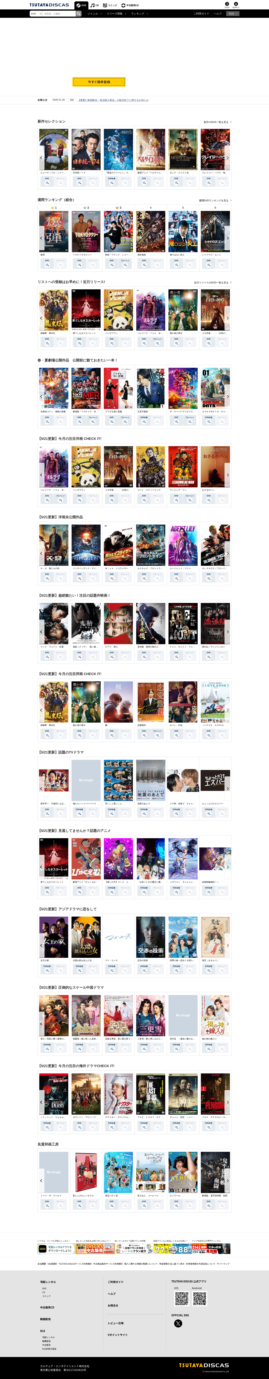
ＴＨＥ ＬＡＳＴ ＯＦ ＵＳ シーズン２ (158, 1117)
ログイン (235, 7)
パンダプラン (111, 333)
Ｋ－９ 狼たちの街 (50, 568)
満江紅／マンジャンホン (213, 647)
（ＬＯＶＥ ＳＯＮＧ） (213, 725)
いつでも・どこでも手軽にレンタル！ (54, 1241)
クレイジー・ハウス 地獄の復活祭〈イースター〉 (226, 172)
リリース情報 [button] (114, 13)
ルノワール (175, 1195)
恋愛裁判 (141, 725)
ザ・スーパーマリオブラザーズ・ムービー (190, 411)
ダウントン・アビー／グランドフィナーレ (93, 1117)
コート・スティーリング (149, 490)
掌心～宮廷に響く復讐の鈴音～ (55, 1039)
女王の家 (45, 960)
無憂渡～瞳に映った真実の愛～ (87, 1039)
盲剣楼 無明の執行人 (147, 647)
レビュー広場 (115, 1323)
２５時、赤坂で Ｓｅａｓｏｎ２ (185, 803)
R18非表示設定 (49, 1348)
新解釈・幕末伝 (48, 333)
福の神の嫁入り (209, 1039)
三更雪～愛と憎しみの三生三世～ (153, 1039)
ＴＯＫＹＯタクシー (82, 255)
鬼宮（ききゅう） (210, 960)
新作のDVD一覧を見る (216, 122)
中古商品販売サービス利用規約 (108, 1263)
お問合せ (113, 1305)
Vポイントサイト (118, 1335)
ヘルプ (218, 13)
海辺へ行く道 (111, 1195)
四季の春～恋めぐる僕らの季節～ (185, 960)
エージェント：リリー (180, 568)
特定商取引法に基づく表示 (171, 1263)
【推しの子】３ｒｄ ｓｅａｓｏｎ (122, 882)
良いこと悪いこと (113, 803)
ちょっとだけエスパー (212, 803)
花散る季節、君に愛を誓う (117, 1039)
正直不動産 (142, 411)
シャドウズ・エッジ (211, 255)
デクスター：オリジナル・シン (119, 1117)
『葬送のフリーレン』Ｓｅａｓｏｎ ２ (124, 172)
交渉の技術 (142, 960)
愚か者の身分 (176, 333)
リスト (227, 7)
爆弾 (43, 255)
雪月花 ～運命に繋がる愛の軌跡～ (186, 1039)
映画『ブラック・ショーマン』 (119, 255)
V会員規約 (52, 1263)
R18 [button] (231, 13)
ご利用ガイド (201, 13)
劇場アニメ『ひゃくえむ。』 (86, 882)
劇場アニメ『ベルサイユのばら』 (153, 172)
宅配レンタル (48, 1337)
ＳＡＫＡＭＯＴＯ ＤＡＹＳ (215, 411)
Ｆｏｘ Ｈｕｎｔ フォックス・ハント (189, 647)
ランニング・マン (178, 490)
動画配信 (45, 1319)
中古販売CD (132, 5)
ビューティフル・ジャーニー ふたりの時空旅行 (64, 172)
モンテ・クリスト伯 (179, 172)
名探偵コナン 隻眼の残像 (53, 411)
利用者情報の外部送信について (200, 1263)
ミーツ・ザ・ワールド (51, 1195)
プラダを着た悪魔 (113, 411)
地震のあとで (143, 803)
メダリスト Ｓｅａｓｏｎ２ (183, 882)
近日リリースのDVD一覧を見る (211, 282)
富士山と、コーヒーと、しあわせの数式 (156, 1195)
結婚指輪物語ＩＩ (210, 882)
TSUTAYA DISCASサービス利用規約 (75, 1263)
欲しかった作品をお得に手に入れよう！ (93, 1241)
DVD (84, 5)
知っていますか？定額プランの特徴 (130, 1241)
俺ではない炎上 (177, 255)
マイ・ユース (111, 960)
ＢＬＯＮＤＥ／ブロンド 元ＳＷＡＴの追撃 (223, 568)
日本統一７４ (79, 172)
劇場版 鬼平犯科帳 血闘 (214, 1195)
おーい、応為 (176, 725)
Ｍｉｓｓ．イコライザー (116, 568)
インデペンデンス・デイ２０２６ (88, 568)
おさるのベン (208, 490)
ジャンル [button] (93, 13)
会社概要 (42, 1263)
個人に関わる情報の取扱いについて (141, 1263)
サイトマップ (223, 1263)
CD (97, 5)
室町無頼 (141, 255)
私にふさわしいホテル (83, 1195)
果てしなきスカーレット (84, 333)
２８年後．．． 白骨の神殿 (215, 333)
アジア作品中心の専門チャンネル (206, 1241)
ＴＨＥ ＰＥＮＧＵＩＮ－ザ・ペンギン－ (222, 1117)
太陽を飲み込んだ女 (82, 960)
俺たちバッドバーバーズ (84, 803)
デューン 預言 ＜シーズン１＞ (185, 1117)
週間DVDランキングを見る (214, 200)
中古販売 (46, 1344)
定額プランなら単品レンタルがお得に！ (170, 1241)
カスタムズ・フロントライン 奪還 (154, 568)
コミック (112, 5)
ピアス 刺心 (111, 647)
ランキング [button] (137, 13)
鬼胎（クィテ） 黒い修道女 (86, 647)
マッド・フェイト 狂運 (52, 647)
